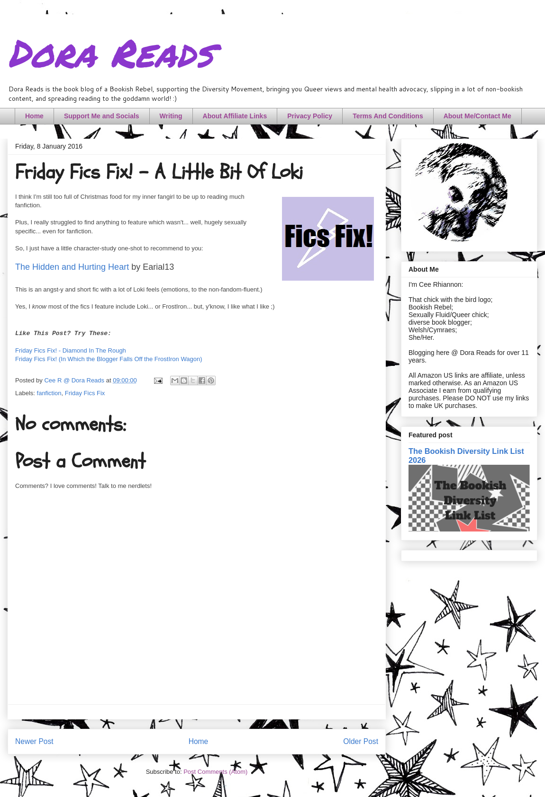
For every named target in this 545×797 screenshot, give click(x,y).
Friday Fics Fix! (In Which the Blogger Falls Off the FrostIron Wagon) (108, 359)
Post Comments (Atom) (215, 771)
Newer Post (34, 741)
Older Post (360, 741)
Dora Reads (110, 52)
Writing (171, 116)
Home (34, 116)
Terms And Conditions (388, 116)
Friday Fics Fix (85, 393)
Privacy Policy (309, 116)
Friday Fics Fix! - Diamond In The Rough (70, 350)
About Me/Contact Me (477, 116)
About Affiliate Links (235, 116)
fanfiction (49, 393)
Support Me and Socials (101, 116)
